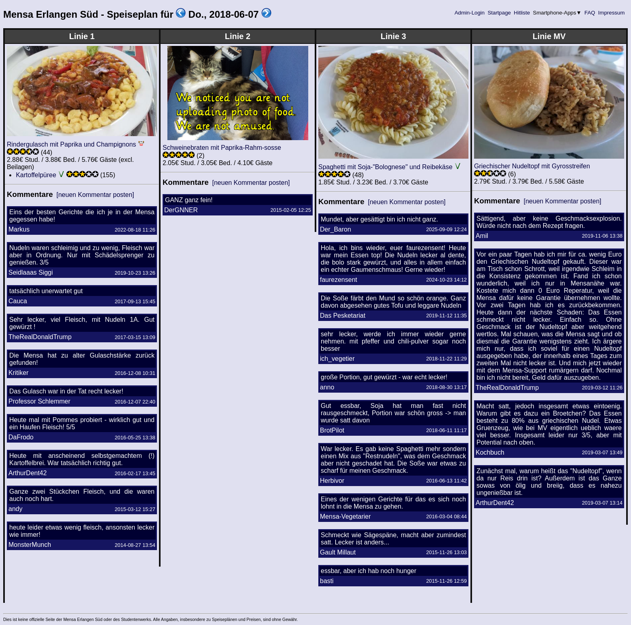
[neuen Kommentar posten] (95, 194)
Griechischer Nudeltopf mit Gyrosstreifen (532, 166)
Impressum (611, 13)
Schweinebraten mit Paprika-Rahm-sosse (222, 147)
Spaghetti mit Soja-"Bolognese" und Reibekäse (385, 166)
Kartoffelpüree (36, 175)
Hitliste (521, 13)
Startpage (499, 13)
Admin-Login (469, 13)
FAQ (590, 13)
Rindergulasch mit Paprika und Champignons (71, 144)
